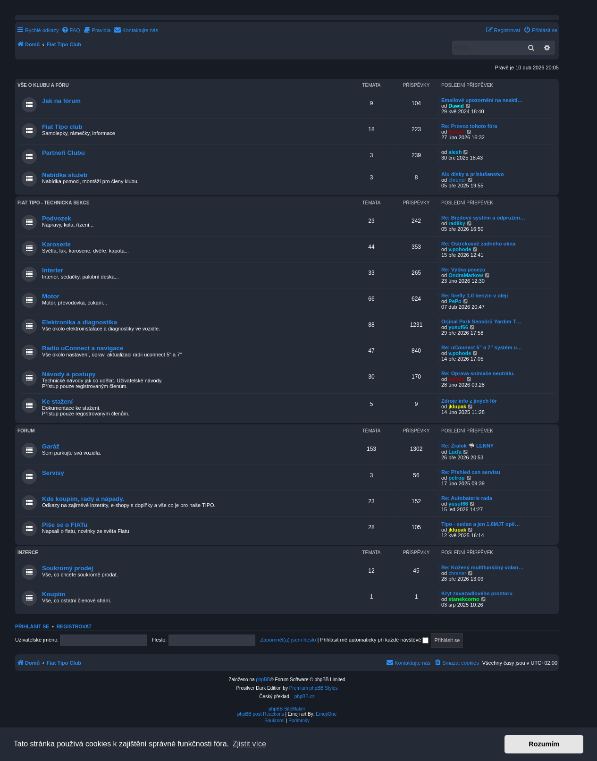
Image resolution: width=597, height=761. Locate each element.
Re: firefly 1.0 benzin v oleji (474, 295)
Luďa (454, 452)
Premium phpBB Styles (313, 688)
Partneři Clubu (63, 152)
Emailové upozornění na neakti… (481, 100)
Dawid (455, 106)
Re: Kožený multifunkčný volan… (482, 567)
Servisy (53, 472)
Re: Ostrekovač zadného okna (478, 243)
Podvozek (56, 218)
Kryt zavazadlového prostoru (477, 593)
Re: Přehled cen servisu (470, 472)
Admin (456, 132)
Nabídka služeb (64, 174)
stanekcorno (463, 599)
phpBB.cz (304, 696)
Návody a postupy (69, 374)
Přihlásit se (32, 626)
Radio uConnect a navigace (82, 348)
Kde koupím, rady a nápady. (83, 498)
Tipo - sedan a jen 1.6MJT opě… (480, 524)
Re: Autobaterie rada (466, 498)
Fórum (26, 430)
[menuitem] (70, 30)
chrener (457, 180)
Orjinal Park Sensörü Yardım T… (481, 321)
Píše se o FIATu (64, 524)
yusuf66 (458, 327)
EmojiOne (326, 714)
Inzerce (27, 552)
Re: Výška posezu (463, 269)
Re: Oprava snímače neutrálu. (477, 373)
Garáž (50, 446)
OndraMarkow (465, 275)
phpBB (263, 679)
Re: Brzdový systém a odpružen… (483, 217)
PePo (455, 301)
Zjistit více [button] (249, 744)
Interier (52, 270)
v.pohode (459, 249)
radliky (456, 223)
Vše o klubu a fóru (43, 85)
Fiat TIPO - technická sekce (53, 202)
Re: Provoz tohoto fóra (469, 126)
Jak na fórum (61, 100)
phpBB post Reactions (260, 714)
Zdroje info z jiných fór (469, 401)
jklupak (457, 406)
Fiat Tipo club (62, 126)
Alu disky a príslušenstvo (472, 174)
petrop (456, 478)
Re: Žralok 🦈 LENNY (467, 445)
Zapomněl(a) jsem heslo (288, 640)
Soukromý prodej (67, 568)
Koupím (53, 594)
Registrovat (74, 626)
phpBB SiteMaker (287, 708)
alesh (455, 152)
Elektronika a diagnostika (79, 322)
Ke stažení (57, 401)
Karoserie (56, 244)
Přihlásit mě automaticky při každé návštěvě (374, 640)
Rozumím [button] (544, 744)
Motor (50, 296)
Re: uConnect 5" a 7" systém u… (481, 347)
